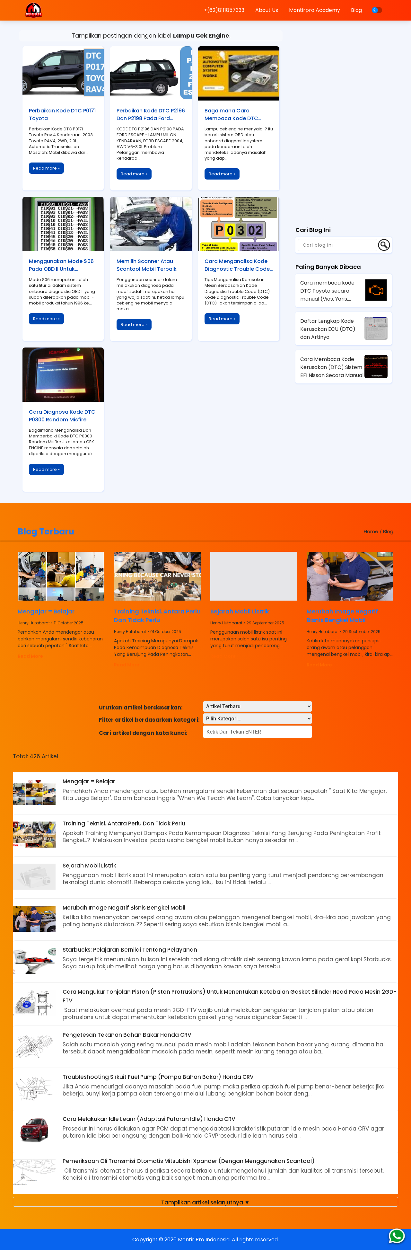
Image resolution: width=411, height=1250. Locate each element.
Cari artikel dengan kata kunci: (143, 733)
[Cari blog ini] (337, 245)
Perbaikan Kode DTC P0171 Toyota (62, 114)
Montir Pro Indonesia (204, 1239)
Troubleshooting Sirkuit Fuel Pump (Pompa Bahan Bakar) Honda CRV (158, 1077)
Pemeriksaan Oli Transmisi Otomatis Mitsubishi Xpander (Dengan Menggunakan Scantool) (189, 1161)
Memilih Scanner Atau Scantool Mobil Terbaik (147, 265)
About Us (266, 10)
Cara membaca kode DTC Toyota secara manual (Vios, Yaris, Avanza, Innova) (327, 291)
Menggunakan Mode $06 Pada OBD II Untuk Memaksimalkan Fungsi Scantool (61, 266)
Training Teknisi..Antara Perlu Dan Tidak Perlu (157, 615)
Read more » (46, 168)
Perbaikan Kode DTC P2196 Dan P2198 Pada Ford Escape (151, 115)
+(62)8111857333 (224, 10)
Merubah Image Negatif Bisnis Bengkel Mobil (342, 615)
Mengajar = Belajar (46, 611)
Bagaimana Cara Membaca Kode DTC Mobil (231, 115)
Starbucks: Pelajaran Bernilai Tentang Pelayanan (130, 950)
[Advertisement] (343, 120)
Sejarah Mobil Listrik (239, 611)
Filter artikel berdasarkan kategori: (149, 720)
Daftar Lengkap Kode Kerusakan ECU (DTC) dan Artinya (327, 329)
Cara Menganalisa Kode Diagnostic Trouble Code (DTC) (237, 266)
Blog (356, 10)
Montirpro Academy (314, 10)
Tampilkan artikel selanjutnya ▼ (205, 1202)
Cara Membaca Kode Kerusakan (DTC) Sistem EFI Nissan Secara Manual (331, 367)
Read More (30, 656)
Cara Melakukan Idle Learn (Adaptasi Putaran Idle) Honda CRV (149, 1119)
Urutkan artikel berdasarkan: (141, 707)
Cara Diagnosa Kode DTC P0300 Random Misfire (62, 415)
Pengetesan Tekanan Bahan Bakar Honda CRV (127, 1035)
